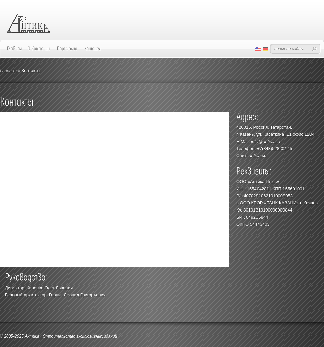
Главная (8, 70)
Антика (32, 336)
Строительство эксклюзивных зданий (80, 336)
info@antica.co (265, 141)
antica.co (257, 155)
